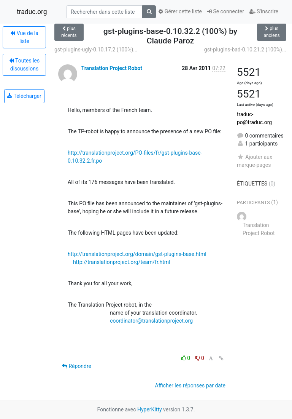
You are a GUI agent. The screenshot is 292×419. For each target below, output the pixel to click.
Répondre (76, 366)
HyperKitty (149, 409)
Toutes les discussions (24, 65)
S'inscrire (263, 11)
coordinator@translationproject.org (151, 321)
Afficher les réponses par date (190, 385)
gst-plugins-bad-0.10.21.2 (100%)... (245, 49)
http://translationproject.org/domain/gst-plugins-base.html (137, 254)
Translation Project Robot (111, 68)
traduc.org (32, 12)
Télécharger (24, 96)
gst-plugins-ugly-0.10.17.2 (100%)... (95, 49)
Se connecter (225, 11)
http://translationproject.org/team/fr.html (121, 262)
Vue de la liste (24, 37)
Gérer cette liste (180, 11)
